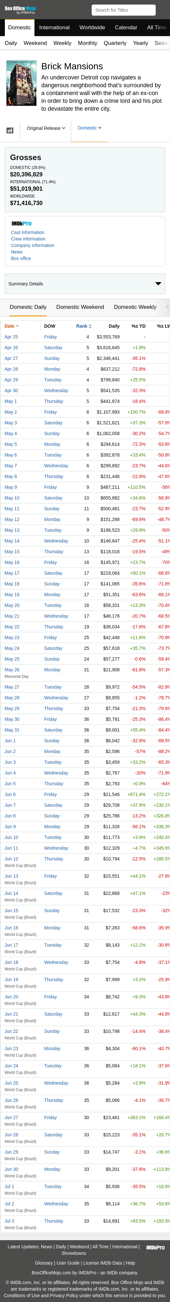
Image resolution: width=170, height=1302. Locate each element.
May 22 (12, 626)
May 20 (12, 605)
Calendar (126, 27)
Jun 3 (10, 762)
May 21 (12, 616)
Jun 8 (10, 815)
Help (130, 1263)
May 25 (12, 659)
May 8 (11, 476)
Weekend (35, 43)
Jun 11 (11, 848)
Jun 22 (11, 1031)
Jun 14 (11, 893)
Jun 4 (10, 772)
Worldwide (92, 27)
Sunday (51, 358)
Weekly (62, 43)
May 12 (12, 519)
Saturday (53, 347)
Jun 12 (11, 858)
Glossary (44, 1263)
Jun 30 (11, 1169)
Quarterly (115, 43)
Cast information (27, 232)
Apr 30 (11, 390)
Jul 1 (9, 1186)
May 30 (12, 719)
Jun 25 (11, 1083)
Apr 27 (11, 358)
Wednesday (56, 390)
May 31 (12, 730)
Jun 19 (11, 979)
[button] (162, 9)
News (16, 251)
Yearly (140, 43)
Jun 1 (10, 740)
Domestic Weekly (135, 307)
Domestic (19, 27)
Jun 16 (11, 927)
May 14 (12, 540)
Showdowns (73, 1253)
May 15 (12, 551)
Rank (81, 326)
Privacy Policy (64, 1295)
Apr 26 (11, 347)
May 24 (12, 648)
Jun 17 (11, 945)
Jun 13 (11, 876)
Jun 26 (11, 1100)
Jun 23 (11, 1048)
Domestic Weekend (80, 307)
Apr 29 (11, 379)
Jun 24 (11, 1065)
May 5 (11, 444)
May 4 (11, 433)
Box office (21, 258)
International (54, 27)
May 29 (12, 708)
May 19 (12, 594)
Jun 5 (10, 783)
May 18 (12, 583)
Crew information (28, 238)
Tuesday (52, 379)
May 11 (12, 508)
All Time (100, 1246)
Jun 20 (11, 996)
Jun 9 (10, 826)
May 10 (12, 497)
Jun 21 (11, 1014)
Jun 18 (11, 962)
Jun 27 (11, 1117)
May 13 (12, 530)
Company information (32, 245)
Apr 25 (11, 336)
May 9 (11, 487)
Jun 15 (11, 910)
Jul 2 (9, 1203)
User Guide (68, 1263)
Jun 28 (11, 1134)
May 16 (12, 562)
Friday (50, 336)
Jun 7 (10, 805)
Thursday (53, 401)
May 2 (11, 412)
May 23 (12, 637)
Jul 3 (9, 1221)
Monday (52, 369)
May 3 (11, 422)
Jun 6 (10, 794)
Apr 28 (11, 369)
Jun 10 (11, 837)
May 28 (12, 697)
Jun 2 (10, 751)
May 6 (11, 455)
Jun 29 (11, 1152)
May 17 (12, 573)
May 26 (12, 669)
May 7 (11, 465)
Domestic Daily (28, 307)
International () (33, 182)
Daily (11, 43)
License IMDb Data (102, 1263)
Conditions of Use (22, 1295)
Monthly (88, 43)
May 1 (11, 401)
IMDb (112, 1272)
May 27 (12, 687)
